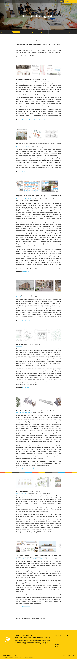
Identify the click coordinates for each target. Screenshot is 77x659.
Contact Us (57, 644)
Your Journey (57, 642)
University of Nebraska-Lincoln (23, 147)
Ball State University (21, 493)
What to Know (58, 637)
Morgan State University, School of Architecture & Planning (31, 559)
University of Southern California (24, 412)
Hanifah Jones (42, 47)
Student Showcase (57, 647)
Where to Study (58, 635)
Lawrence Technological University (25, 198)
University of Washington (22, 296)
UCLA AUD (19, 346)
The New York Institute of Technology (25, 81)
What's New (57, 639)
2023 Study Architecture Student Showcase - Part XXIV (38, 44)
